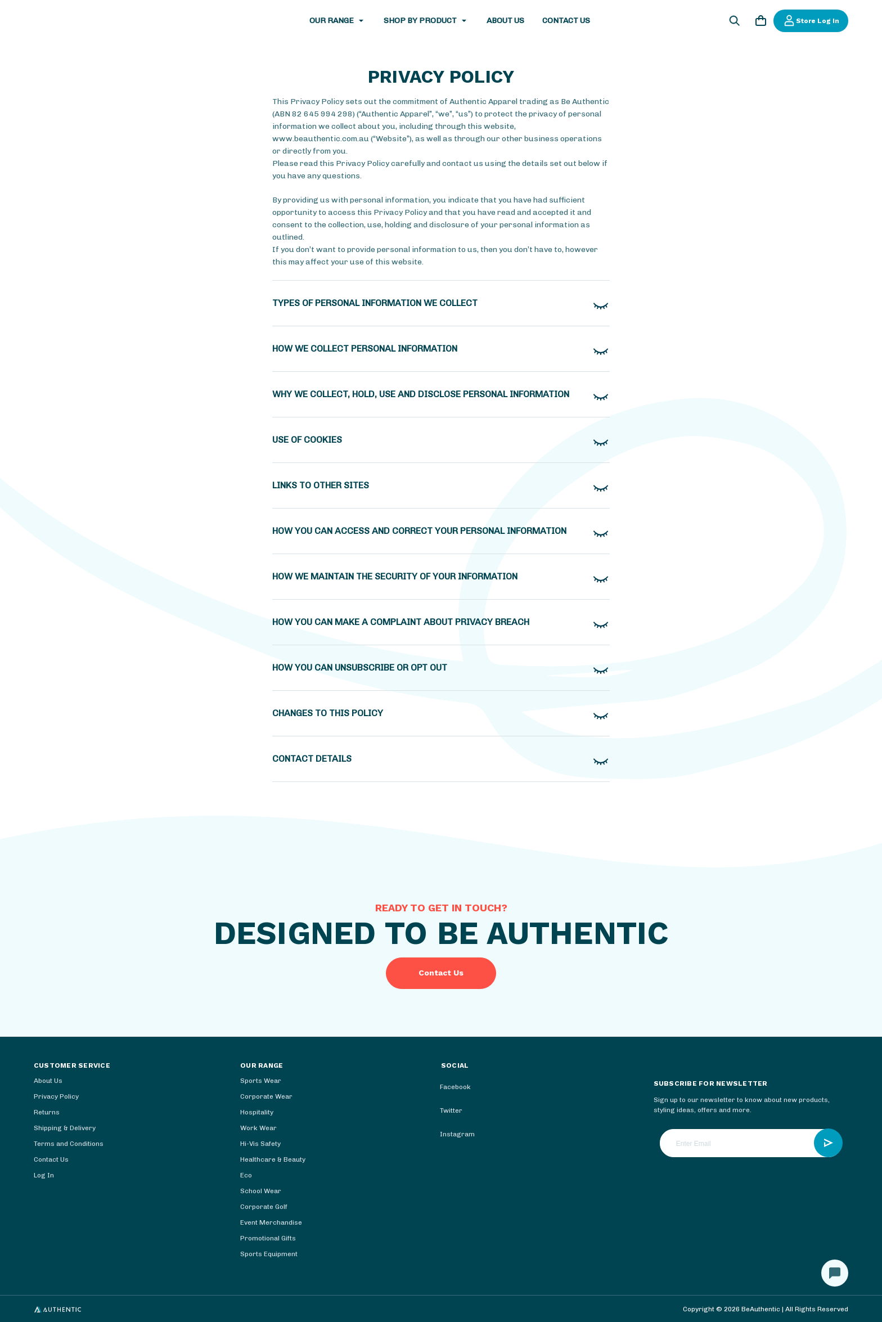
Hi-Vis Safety (260, 1144)
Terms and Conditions (69, 1144)
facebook (447, 1087)
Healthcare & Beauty (272, 1159)
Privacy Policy (56, 1096)
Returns (47, 1112)
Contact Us (566, 20)
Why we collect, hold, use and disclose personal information (420, 394)
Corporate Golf (263, 1207)
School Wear (260, 1191)
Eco (246, 1175)
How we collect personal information (364, 348)
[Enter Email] (751, 1143)
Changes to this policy (327, 713)
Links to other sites (320, 485)
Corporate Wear (266, 1096)
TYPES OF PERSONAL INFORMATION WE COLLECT (375, 303)
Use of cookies (307, 439)
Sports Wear (260, 1081)
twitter (443, 1111)
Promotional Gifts (268, 1238)
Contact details (312, 758)
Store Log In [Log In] (810, 21)
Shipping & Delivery (65, 1128)
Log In (44, 1175)
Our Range (337, 20)
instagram (449, 1134)
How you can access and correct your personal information (419, 530)
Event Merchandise (271, 1222)
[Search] (735, 22)
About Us (505, 20)
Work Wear (258, 1128)
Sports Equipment (269, 1254)
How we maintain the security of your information (395, 576)
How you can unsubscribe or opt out (359, 667)
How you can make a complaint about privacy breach (400, 622)
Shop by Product (426, 20)
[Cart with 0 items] (760, 22)
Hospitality (256, 1112)
